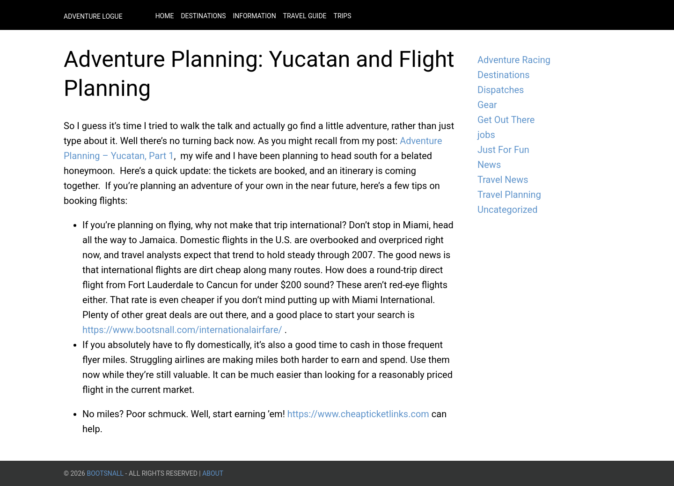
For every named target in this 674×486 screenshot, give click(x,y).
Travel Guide (305, 16)
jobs (486, 134)
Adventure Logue (93, 16)
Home (164, 16)
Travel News (502, 179)
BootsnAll (105, 473)
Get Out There (506, 119)
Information (254, 16)
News (489, 164)
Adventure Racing (513, 59)
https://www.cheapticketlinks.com (358, 414)
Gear (487, 104)
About (212, 473)
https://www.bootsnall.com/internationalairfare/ (183, 329)
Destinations (203, 16)
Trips (343, 16)
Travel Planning (509, 194)
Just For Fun (503, 149)
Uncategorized (507, 209)
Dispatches (500, 89)
